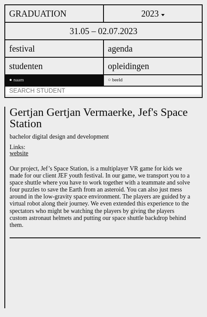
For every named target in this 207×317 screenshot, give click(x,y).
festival (22, 48)
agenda (120, 48)
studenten (26, 66)
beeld (117, 79)
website (19, 153)
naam (19, 79)
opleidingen (128, 66)
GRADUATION (37, 13)
